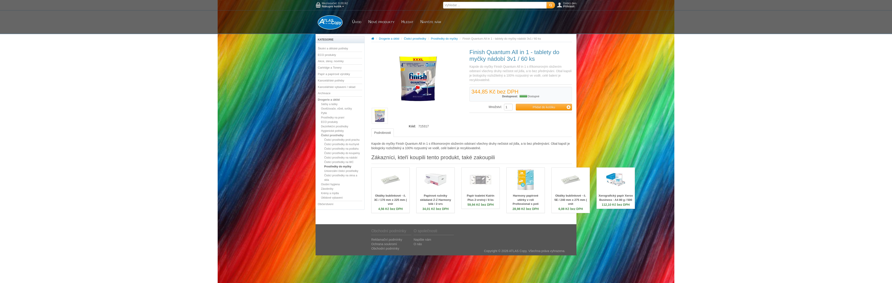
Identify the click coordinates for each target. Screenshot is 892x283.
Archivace (324, 93)
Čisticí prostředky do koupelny (342, 153)
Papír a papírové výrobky (334, 74)
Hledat (407, 22)
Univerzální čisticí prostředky (341, 171)
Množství (495, 107)
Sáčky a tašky (329, 104)
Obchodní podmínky (385, 248)
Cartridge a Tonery (330, 67)
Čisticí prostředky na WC (339, 162)
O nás (418, 244)
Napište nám (430, 22)
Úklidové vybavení (332, 197)
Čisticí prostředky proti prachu (342, 139)
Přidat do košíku (551, 107)
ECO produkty (327, 55)
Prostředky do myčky (337, 166)
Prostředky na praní (332, 117)
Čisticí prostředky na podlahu (341, 148)
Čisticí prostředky (332, 135)
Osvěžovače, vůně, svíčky (336, 108)
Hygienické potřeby (332, 130)
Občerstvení (325, 204)
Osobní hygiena (330, 184)
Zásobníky (327, 188)
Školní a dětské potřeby (333, 48)
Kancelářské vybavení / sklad (336, 87)
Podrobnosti (382, 132)
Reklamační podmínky (386, 239)
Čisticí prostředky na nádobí (340, 157)
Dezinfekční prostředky (334, 126)
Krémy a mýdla (330, 193)
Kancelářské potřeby (331, 80)
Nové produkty (381, 22)
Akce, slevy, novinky (331, 61)
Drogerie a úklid (329, 99)
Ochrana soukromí (384, 244)
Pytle (324, 113)
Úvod (356, 22)
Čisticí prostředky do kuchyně (341, 144)
